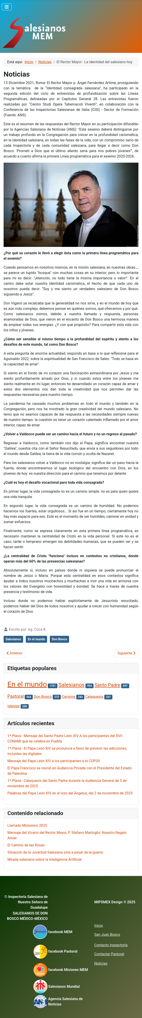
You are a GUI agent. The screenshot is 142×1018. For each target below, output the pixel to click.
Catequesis (94, 696)
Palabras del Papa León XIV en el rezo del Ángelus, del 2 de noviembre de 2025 (70, 793)
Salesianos (13, 639)
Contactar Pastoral (109, 954)
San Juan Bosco (107, 934)
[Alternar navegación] (7, 7)
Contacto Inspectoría (110, 945)
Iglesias (13, 706)
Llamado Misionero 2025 (27, 825)
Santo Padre (107, 685)
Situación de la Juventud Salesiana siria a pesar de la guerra (55, 852)
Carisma (68, 696)
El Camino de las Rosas (26, 845)
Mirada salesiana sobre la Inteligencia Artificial (44, 859)
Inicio (98, 925)
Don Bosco (59, 639)
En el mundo (36, 639)
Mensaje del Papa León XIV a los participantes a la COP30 (53, 761)
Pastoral (15, 696)
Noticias (100, 963)
